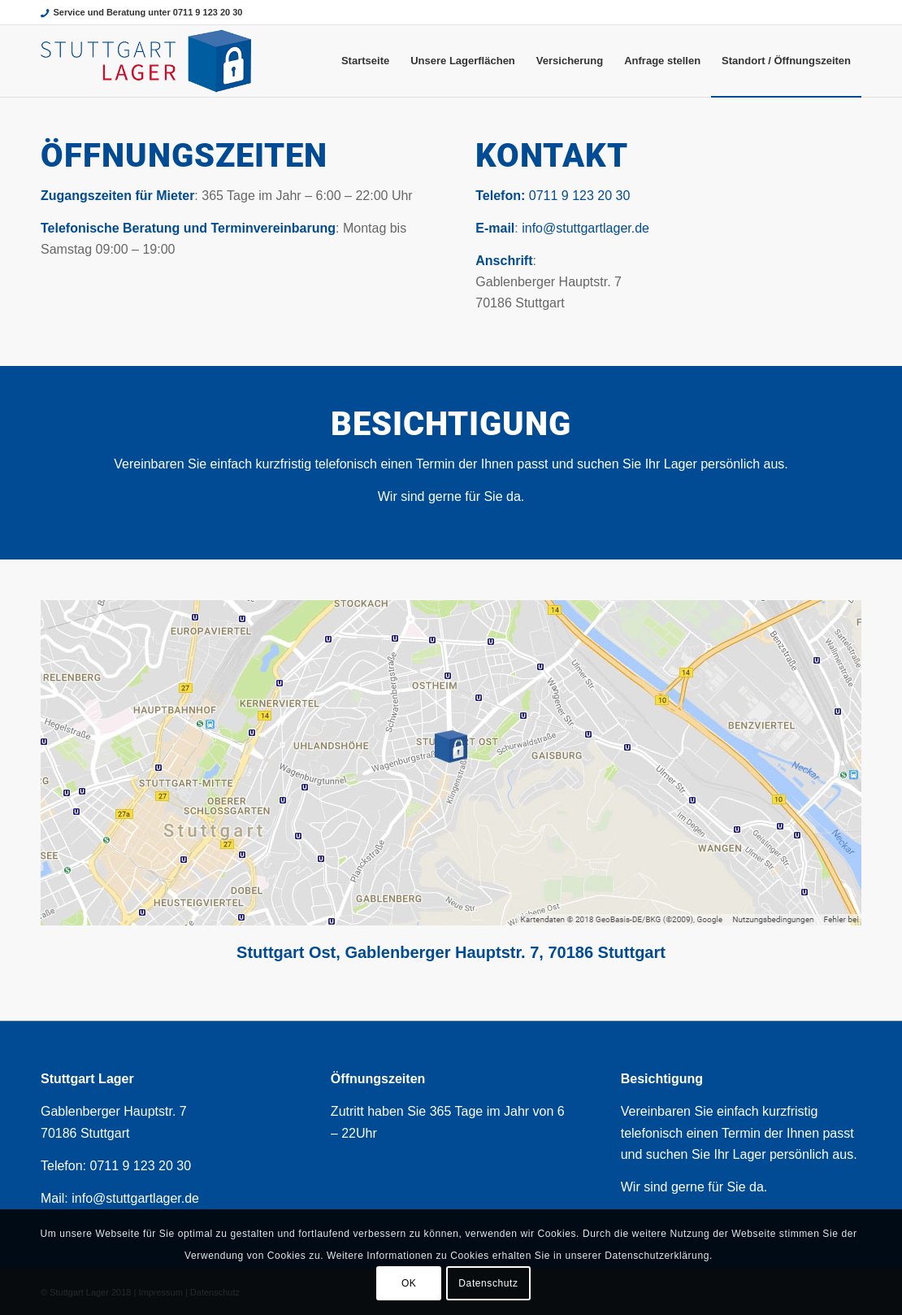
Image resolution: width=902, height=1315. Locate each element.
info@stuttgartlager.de (585, 228)
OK (409, 1283)
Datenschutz (488, 1283)
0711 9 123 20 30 (580, 195)
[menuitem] (365, 61)
